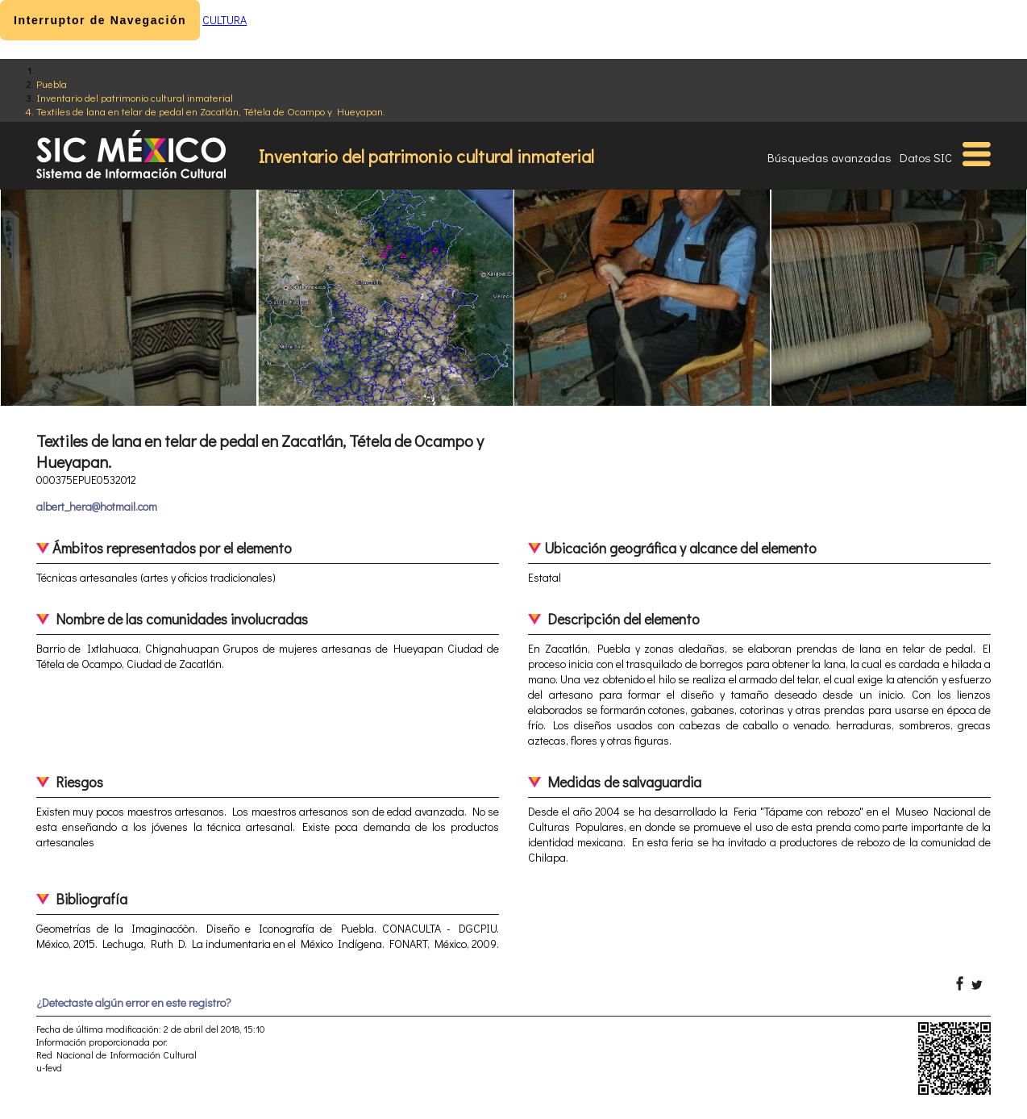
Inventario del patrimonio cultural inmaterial (134, 97)
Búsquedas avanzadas (829, 157)
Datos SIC (926, 157)
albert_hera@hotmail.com (96, 506)
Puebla (51, 83)
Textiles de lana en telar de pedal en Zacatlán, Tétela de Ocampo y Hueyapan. (210, 111)
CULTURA (224, 19)
